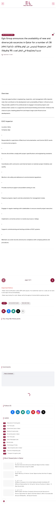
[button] (9, 311)
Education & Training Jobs (11, 423)
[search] (53, 3)
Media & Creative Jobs (10, 431)
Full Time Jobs (8, 426)
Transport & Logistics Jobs (12, 453)
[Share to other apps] (23, 311)
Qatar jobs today (25, 303)
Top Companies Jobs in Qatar (12, 448)
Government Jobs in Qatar (11, 428)
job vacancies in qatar (8, 34)
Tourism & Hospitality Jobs (11, 450)
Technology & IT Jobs (10, 445)
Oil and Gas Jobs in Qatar (11, 434)
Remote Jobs (8, 442)
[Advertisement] (28, 21)
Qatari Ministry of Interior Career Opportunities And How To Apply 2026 (33, 474)
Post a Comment (8, 373)
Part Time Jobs (9, 437)
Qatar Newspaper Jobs (10, 439)
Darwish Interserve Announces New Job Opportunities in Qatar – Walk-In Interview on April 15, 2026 (32, 466)
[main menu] (3, 3)
